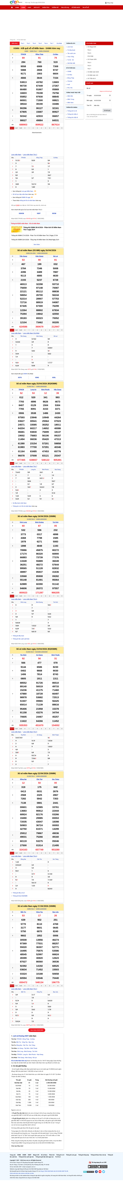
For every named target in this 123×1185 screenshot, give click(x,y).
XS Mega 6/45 (91, 47)
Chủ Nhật (90, 56)
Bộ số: (89, 88)
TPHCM (23, 54)
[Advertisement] (61, 24)
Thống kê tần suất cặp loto (26, 1157)
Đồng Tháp (39, 54)
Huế (68, 84)
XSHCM (21, 213)
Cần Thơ (39, 779)
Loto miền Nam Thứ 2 (30, 154)
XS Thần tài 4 (91, 78)
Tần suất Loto (71, 53)
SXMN (17, 205)
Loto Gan (70, 47)
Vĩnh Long (23, 522)
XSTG (20, 377)
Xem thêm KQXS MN (37, 1030)
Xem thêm (37, 244)
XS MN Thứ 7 (31, 386)
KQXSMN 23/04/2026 (41, 651)
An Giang (39, 655)
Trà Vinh (55, 522)
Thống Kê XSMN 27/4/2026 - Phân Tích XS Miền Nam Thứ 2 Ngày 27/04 (34, 235)
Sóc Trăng (55, 779)
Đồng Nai (23, 779)
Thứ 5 (89, 65)
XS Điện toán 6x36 (93, 72)
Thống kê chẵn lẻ (72, 117)
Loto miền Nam (16, 154)
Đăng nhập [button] (109, 3)
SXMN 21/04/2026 (41, 909)
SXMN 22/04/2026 (41, 776)
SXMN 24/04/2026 (41, 519)
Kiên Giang (39, 256)
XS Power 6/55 (92, 59)
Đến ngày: (90, 100)
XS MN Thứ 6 (31, 519)
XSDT (39, 213)
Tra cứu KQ (65, 7)
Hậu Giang (57, 389)
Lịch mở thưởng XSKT (21, 1036)
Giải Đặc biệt (71, 63)
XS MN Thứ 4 (31, 776)
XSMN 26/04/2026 (42, 253)
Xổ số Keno (44, 1155)
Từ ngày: (89, 95)
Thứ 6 (89, 53)
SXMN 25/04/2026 (41, 386)
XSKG (37, 377)
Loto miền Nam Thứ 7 (30, 466)
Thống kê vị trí (60, 1155)
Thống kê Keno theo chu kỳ (98, 1155)
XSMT (29, 7)
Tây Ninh (23, 655)
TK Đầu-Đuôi (71, 50)
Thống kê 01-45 (72, 111)
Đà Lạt (55, 256)
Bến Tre (23, 912)
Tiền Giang (23, 256)
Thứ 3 (89, 62)
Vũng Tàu (39, 912)
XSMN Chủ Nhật (31, 253)
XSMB (17, 7)
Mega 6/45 (36, 1155)
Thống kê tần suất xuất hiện (21, 639)
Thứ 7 (89, 68)
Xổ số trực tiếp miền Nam (20, 194)
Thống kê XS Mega (71, 107)
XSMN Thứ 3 (30, 909)
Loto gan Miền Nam (27, 191)
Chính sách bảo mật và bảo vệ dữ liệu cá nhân (22, 1173)
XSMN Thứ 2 (33, 51)
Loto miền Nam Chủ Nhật (31, 333)
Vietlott (37, 7)
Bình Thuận (56, 655)
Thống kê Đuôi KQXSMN (20, 896)
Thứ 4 (89, 50)
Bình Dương (39, 522)
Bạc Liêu (56, 912)
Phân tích (45, 7)
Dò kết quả (107, 110)
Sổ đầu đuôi (76, 7)
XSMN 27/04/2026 (44, 51)
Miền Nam (70, 102)
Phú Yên (69, 87)
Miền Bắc (70, 96)
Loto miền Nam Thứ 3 (30, 989)
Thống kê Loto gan (71, 1155)
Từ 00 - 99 (70, 60)
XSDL (54, 377)
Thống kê (55, 7)
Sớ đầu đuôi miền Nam (20, 503)
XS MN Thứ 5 (30, 651)
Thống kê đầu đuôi (18, 636)
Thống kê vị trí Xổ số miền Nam (22, 506)
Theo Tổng (70, 56)
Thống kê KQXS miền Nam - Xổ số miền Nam (25, 223)
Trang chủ (12, 1155)
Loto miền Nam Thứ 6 (30, 599)
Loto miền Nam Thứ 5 (30, 732)
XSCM (54, 213)
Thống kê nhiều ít (72, 114)
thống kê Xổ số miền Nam (28, 200)
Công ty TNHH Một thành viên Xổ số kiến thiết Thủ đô (54, 1171)
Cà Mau (55, 54)
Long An (33, 389)
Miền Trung (70, 99)
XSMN (23, 7)
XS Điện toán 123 (92, 75)
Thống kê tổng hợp (83, 1155)
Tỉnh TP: (89, 105)
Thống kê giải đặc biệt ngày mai (44, 1157)
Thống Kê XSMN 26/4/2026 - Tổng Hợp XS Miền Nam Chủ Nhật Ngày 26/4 (35, 240)
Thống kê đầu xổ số (19, 893)
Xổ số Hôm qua (70, 68)
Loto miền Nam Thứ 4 (30, 856)
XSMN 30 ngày (25, 197)
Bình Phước (45, 389)
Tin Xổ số (85, 7)
